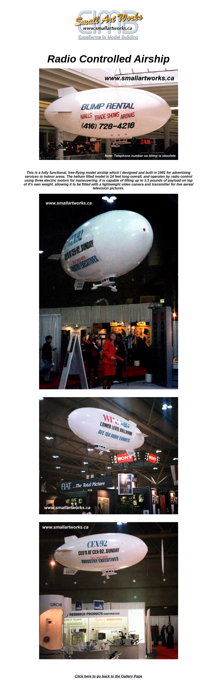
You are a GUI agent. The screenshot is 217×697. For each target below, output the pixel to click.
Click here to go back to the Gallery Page (108, 676)
